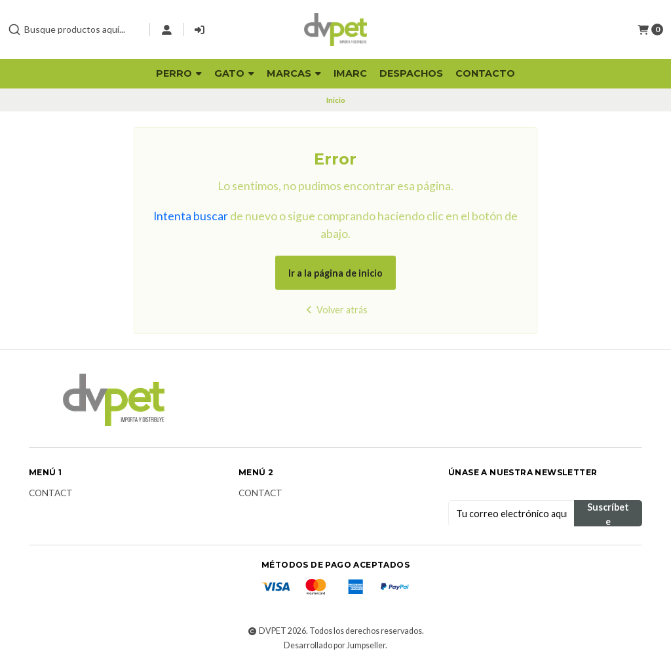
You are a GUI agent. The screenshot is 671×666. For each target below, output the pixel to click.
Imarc (350, 73)
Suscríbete (608, 513)
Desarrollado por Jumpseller (334, 645)
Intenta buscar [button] (190, 216)
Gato (234, 73)
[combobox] (73, 29)
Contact (51, 493)
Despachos (411, 73)
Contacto (485, 73)
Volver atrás (335, 309)
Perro (179, 73)
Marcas (294, 73)
